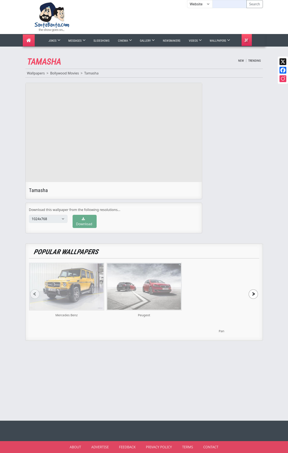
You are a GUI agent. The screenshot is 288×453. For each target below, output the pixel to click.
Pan (221, 331)
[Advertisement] (187, 21)
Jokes (55, 40)
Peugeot (144, 315)
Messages (77, 40)
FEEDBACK (127, 447)
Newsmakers (171, 40)
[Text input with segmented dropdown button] (229, 4)
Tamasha (91, 73)
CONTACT (210, 447)
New (241, 60)
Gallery (148, 40)
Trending (254, 60)
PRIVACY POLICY (159, 447)
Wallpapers (220, 40)
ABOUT (75, 447)
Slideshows (101, 40)
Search (254, 4)
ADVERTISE (100, 447)
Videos (196, 40)
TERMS (187, 447)
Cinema (125, 40)
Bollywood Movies (64, 73)
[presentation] (35, 294)
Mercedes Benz (66, 315)
